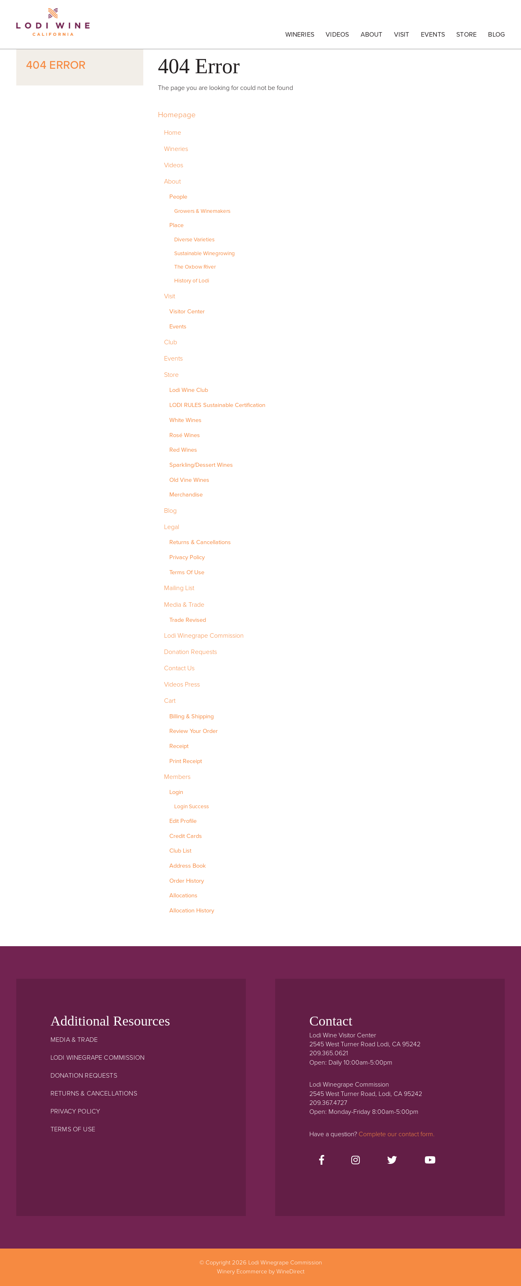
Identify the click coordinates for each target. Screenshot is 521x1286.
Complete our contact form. (397, 1134)
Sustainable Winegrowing (204, 253)
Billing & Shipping (191, 716)
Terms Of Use (186, 572)
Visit (401, 35)
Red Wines (183, 449)
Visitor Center (187, 311)
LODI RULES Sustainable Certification (217, 405)
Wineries (299, 35)
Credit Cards (185, 836)
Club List (180, 850)
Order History (186, 880)
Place (176, 225)
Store (466, 35)
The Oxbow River (195, 267)
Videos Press (182, 684)
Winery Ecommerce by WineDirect (260, 1271)
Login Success (191, 806)
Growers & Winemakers (202, 211)
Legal (171, 527)
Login (176, 792)
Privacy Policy (187, 557)
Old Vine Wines (189, 480)
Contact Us (179, 668)
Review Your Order (193, 731)
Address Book (187, 865)
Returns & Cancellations (200, 542)
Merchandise (186, 494)
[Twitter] (392, 1161)
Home (172, 133)
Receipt (178, 746)
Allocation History (191, 910)
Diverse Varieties (194, 239)
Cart (169, 701)
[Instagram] (355, 1161)
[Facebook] (321, 1161)
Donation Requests (190, 652)
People (178, 196)
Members (177, 777)
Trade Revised (187, 620)
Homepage (177, 114)
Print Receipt (185, 761)
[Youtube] (430, 1161)
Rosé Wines (184, 435)
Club (170, 342)
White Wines (185, 420)
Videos (337, 35)
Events (433, 35)
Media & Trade (184, 605)
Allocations (183, 895)
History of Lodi (191, 281)
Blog (496, 35)
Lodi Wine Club (188, 390)
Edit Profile (183, 821)
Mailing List (179, 588)
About (372, 35)
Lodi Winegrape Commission (53, 26)
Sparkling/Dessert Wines (201, 464)
